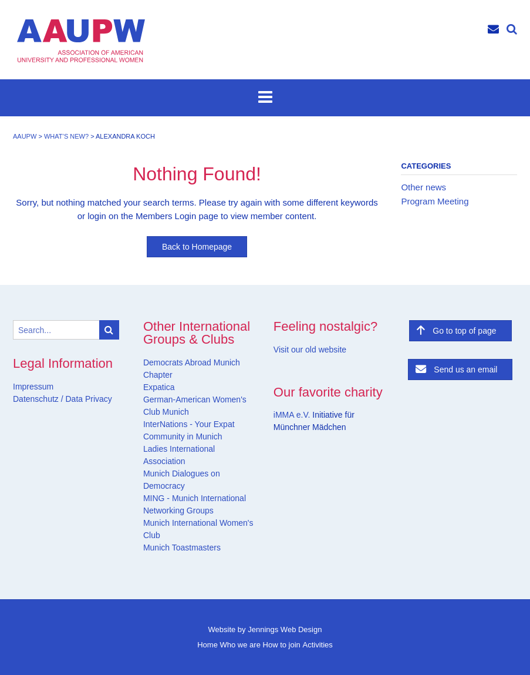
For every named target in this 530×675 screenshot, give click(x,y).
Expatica (159, 387)
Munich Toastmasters (182, 547)
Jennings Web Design (285, 629)
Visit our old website (310, 349)
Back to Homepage (197, 246)
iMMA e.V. (293, 414)
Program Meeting (434, 201)
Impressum (33, 386)
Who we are (240, 645)
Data (73, 399)
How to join (282, 645)
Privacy (97, 399)
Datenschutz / (38, 399)
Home (207, 645)
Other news (423, 187)
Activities (317, 645)
